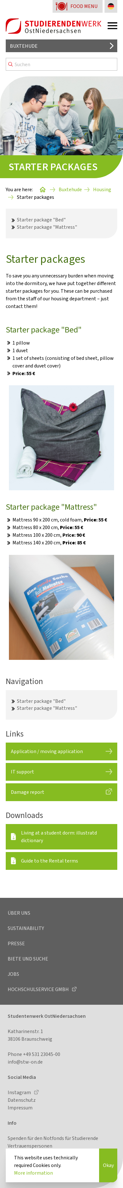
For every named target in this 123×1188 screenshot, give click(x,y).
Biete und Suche (28, 958)
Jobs (13, 974)
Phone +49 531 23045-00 (34, 1054)
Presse (16, 943)
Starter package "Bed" (41, 219)
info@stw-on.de (25, 1062)
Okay (108, 1165)
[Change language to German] (111, 6)
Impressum (20, 1107)
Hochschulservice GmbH (39, 989)
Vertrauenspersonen (30, 1146)
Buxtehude (70, 189)
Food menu (84, 6)
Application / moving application (47, 751)
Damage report (27, 792)
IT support (22, 771)
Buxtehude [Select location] (24, 46)
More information (33, 1173)
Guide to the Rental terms (49, 860)
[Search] (61, 64)
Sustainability (26, 928)
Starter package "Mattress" (47, 227)
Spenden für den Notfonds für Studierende (53, 1138)
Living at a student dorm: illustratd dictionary (59, 836)
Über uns (19, 913)
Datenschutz (22, 1100)
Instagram (20, 1092)
